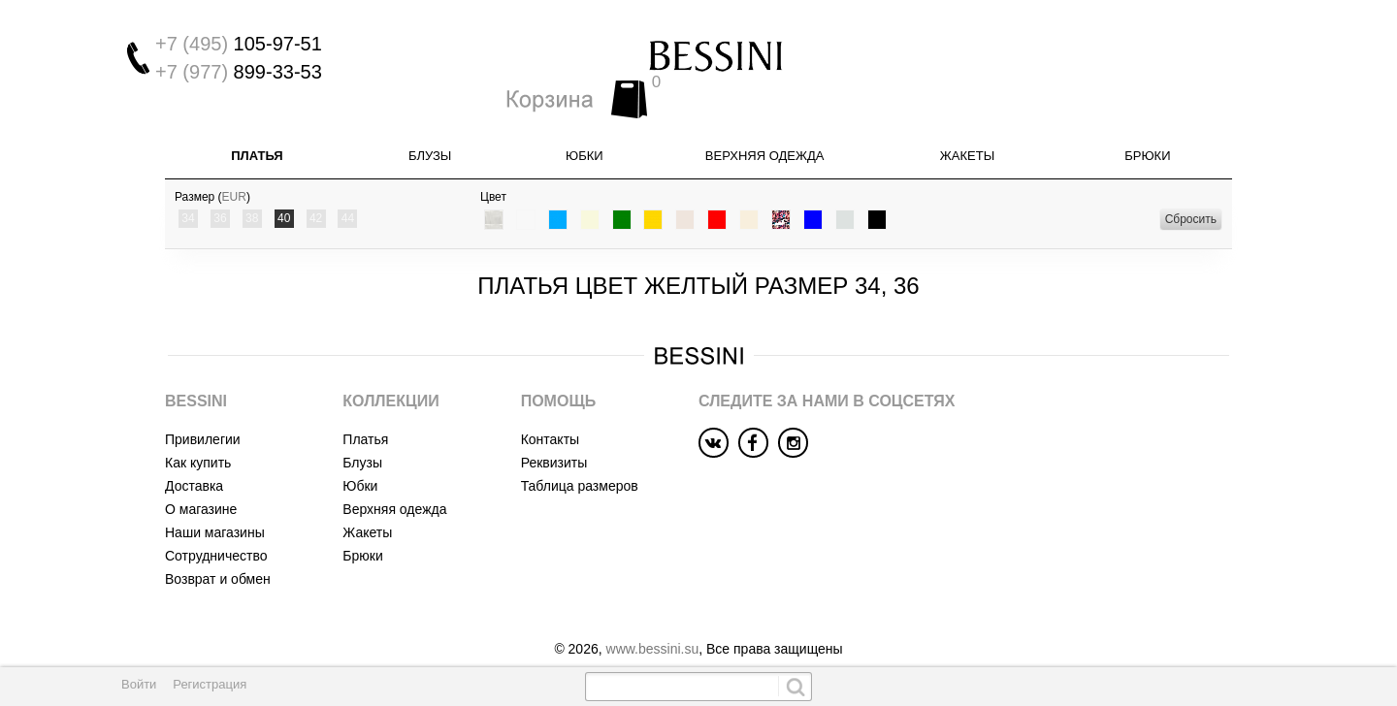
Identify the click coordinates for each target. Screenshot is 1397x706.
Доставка (194, 460)
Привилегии (203, 414)
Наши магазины (215, 507)
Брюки (1147, 130)
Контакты (550, 414)
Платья (256, 130)
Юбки (584, 130)
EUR (234, 171)
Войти (138, 684)
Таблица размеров (579, 460)
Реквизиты (554, 437)
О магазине (201, 484)
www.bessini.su (652, 623)
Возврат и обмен (218, 554)
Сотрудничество (216, 530)
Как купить (198, 437)
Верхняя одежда (765, 130)
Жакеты (967, 130)
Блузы (429, 130)
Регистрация (209, 684)
